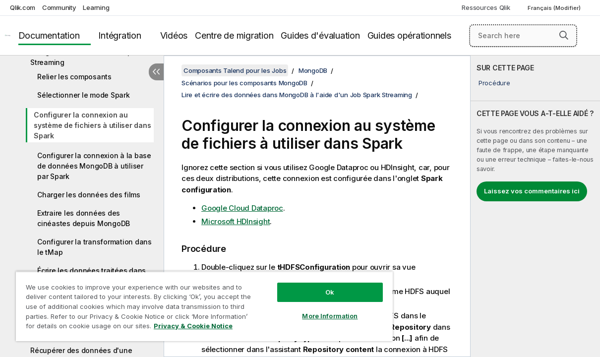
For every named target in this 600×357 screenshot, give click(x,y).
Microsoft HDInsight (235, 221)
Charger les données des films (88, 194)
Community (59, 7)
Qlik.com (22, 7)
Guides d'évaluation (320, 35)
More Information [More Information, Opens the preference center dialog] (305, 308)
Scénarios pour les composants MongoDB (244, 83)
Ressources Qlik (486, 7)
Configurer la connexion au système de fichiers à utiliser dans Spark (92, 125)
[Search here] (523, 35)
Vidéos (174, 35)
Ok (305, 285)
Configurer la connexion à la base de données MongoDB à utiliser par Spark (94, 165)
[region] (190, 302)
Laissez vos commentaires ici (532, 191)
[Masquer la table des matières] (156, 71)
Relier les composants (74, 76)
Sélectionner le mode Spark (83, 95)
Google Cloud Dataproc (242, 208)
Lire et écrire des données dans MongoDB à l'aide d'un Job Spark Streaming (296, 95)
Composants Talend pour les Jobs (234, 70)
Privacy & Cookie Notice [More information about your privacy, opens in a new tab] (83, 328)
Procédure (494, 83)
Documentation (49, 35)
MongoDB (313, 70)
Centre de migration (234, 35)
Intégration (119, 35)
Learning (96, 7)
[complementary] (535, 206)
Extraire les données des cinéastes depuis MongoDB (83, 218)
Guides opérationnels (409, 35)
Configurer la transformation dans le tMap (94, 247)
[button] (563, 35)
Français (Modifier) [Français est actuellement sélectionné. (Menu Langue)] (555, 7)
